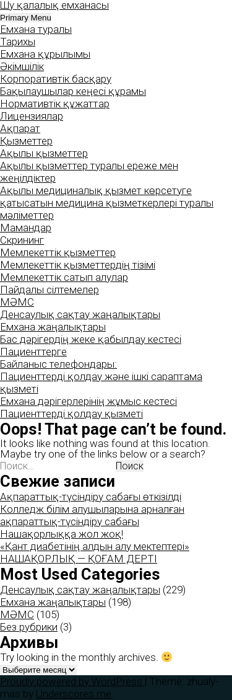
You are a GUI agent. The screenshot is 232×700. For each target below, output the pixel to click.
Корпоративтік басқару (55, 79)
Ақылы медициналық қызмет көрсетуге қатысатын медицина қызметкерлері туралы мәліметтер (106, 202)
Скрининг (22, 240)
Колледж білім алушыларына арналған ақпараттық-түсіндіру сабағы (92, 515)
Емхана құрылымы (45, 54)
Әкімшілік (22, 66)
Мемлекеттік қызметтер (58, 252)
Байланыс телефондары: (58, 364)
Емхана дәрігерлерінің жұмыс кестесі (88, 401)
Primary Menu (25, 17)
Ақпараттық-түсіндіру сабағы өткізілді (90, 496)
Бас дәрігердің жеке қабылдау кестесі (90, 339)
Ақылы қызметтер (44, 153)
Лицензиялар (31, 116)
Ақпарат (20, 128)
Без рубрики (29, 627)
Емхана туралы (36, 29)
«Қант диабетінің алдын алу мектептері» (94, 546)
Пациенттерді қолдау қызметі (71, 413)
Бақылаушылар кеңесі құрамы (73, 91)
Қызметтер (26, 141)
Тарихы (17, 41)
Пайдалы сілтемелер (49, 289)
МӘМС (17, 302)
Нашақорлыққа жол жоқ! (61, 534)
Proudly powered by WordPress (72, 681)
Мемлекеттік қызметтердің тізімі (77, 265)
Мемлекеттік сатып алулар (64, 277)
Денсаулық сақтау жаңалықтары (80, 314)
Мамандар (25, 227)
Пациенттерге (33, 351)
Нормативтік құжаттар (55, 103)
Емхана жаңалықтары (53, 327)
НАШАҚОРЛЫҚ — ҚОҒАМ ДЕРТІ (78, 558)
